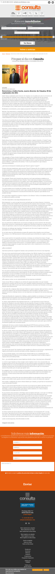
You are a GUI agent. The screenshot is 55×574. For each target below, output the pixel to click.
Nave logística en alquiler (28, 534)
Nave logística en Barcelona (27, 537)
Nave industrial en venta (28, 529)
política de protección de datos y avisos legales (30, 473)
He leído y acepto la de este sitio (28, 473)
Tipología (3, 26)
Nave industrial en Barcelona (28, 531)
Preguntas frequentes (28, 558)
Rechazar (46, 570)
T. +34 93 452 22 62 (7, 2)
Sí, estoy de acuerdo (37, 570)
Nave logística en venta (27, 536)
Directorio (19, 14)
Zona (15, 31)
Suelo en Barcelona (27, 544)
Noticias (36, 14)
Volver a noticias (27, 49)
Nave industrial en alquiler (27, 528)
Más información (10, 573)
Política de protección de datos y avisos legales (28, 567)
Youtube (49, 2)
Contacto (42, 14)
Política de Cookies (28, 561)
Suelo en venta (28, 542)
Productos (28, 549)
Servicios (30, 14)
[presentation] (27, 477)
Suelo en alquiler (27, 540)
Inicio (3, 53)
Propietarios (24, 14)
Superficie (3, 35)
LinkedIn (52, 2)
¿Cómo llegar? (27, 514)
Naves (13, 14)
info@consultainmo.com (22, 2)
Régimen (30, 26)
